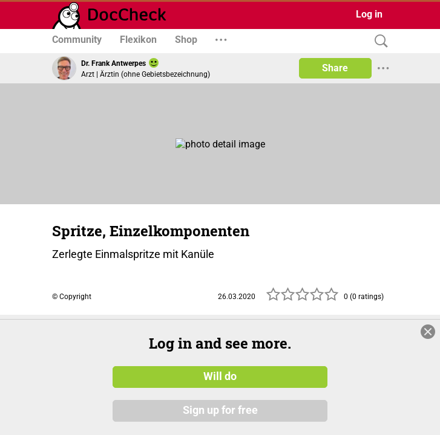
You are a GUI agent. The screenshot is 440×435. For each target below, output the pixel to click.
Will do (220, 376)
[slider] (302, 298)
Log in (369, 14)
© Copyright (71, 296)
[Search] (378, 41)
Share (335, 68)
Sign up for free (220, 410)
